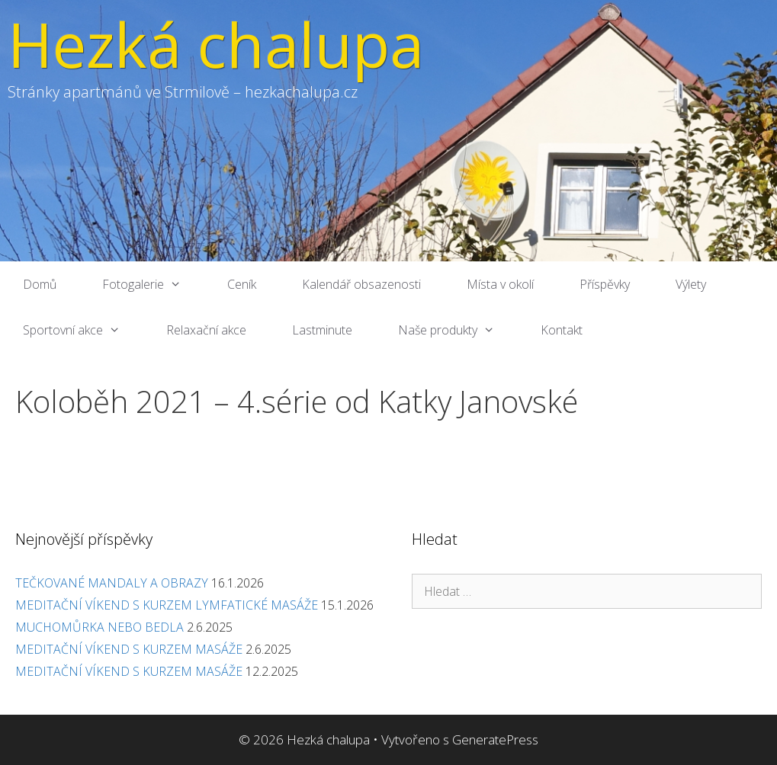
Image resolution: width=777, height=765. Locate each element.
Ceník (241, 284)
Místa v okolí (500, 284)
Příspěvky (605, 284)
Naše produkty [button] (458, 330)
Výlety (691, 284)
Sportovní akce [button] (83, 330)
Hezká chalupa (216, 43)
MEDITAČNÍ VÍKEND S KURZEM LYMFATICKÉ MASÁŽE (166, 605)
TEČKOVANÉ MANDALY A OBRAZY (111, 583)
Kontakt (562, 330)
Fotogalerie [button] (153, 284)
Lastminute (322, 330)
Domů (39, 284)
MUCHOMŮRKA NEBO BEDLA (99, 627)
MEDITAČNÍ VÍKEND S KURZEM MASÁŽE (128, 649)
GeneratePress (495, 739)
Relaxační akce (206, 330)
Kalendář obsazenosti (361, 284)
